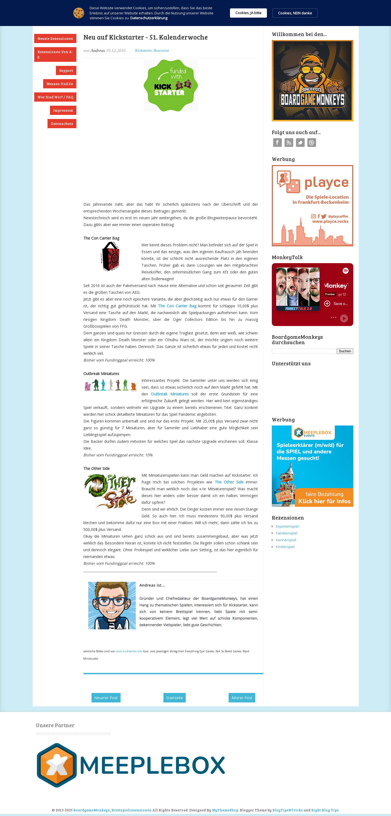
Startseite (174, 697)
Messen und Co (59, 83)
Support (66, 70)
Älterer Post (242, 697)
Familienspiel (286, 533)
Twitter (300, 142)
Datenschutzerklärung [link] (148, 17)
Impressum (63, 110)
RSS (289, 142)
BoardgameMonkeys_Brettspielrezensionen (112, 810)
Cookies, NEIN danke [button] (295, 13)
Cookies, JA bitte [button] (248, 12)
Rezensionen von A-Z (55, 54)
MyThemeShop (225, 810)
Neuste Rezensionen (55, 38)
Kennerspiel (286, 539)
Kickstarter (143, 51)
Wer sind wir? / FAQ (55, 97)
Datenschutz (62, 123)
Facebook (277, 142)
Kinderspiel (285, 546)
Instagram (311, 142)
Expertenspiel (287, 526)
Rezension (161, 51)
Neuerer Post (106, 697)
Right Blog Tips (325, 810)
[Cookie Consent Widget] (195, 13)
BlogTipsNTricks (287, 810)
